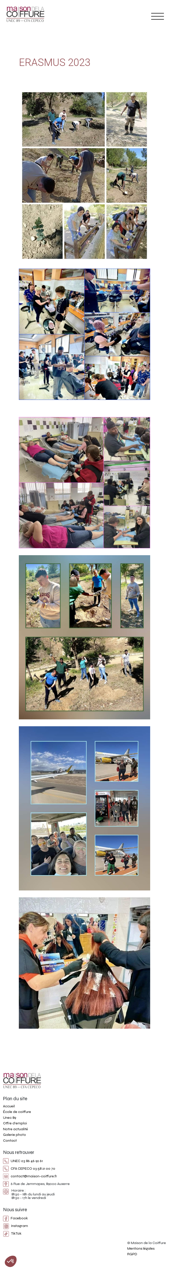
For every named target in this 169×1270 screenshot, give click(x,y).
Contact (10, 1140)
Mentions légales (140, 1248)
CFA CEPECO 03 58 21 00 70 (29, 1168)
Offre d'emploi (15, 1123)
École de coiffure (17, 1112)
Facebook (15, 1218)
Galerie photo (14, 1135)
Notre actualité (15, 1129)
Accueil (9, 1106)
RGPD (132, 1254)
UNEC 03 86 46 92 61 (23, 1161)
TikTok (12, 1233)
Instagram (15, 1226)
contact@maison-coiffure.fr (30, 1176)
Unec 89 (9, 1117)
